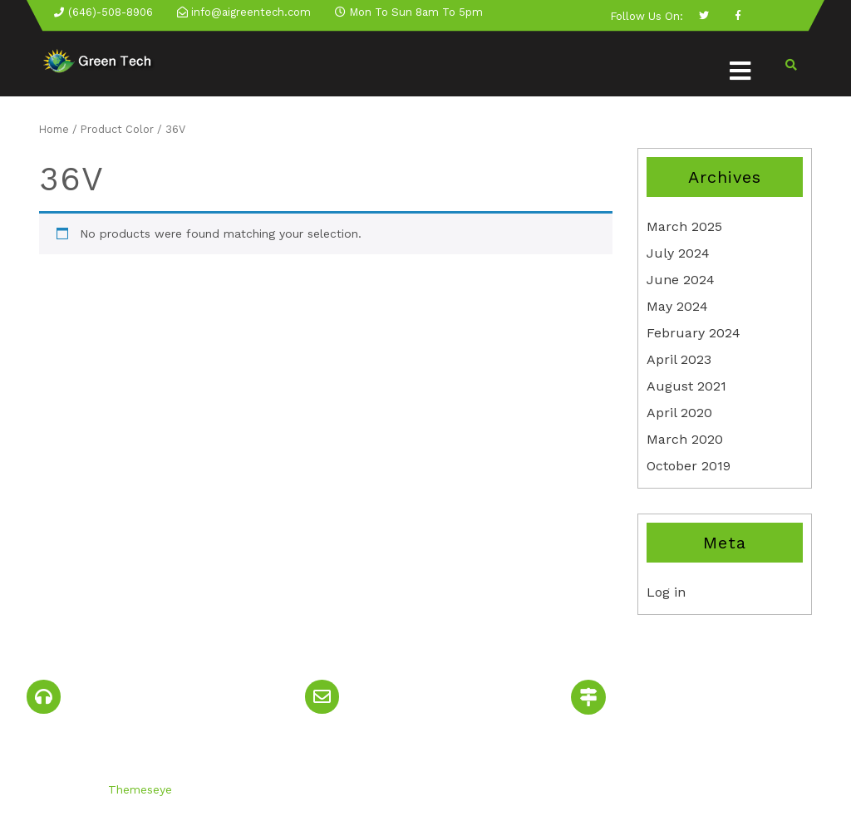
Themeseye (138, 789)
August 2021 (686, 386)
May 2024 (677, 306)
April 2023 (679, 359)
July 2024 (678, 253)
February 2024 (693, 333)
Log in (666, 592)
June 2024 (681, 280)
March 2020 (685, 439)
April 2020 (679, 412)
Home (54, 129)
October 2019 (688, 466)
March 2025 (684, 226)
